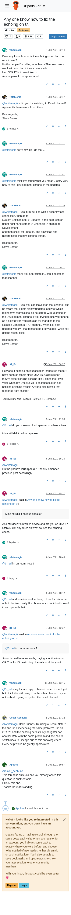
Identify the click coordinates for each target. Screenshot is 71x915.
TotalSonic (15, 97)
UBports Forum (34, 6)
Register (11, 885)
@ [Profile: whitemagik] (10, 103)
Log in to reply (58, 36)
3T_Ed (12, 364)
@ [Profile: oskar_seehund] (12, 771)
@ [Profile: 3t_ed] (7, 425)
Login (24, 885)
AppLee (13, 764)
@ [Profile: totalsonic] (9, 149)
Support (23, 30)
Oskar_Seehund (18, 717)
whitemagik (15, 50)
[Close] (64, 820)
